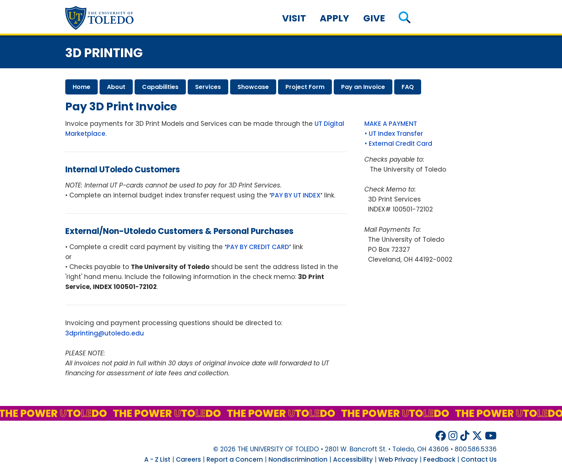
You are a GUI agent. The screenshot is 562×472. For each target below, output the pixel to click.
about (116, 87)
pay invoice (363, 87)
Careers (188, 459)
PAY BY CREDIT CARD (257, 246)
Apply (334, 18)
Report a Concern (235, 459)
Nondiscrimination (297, 459)
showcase (253, 87)
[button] (404, 18)
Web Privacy (398, 459)
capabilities (160, 87)
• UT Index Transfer (393, 133)
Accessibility (353, 459)
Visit (294, 18)
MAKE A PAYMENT (390, 123)
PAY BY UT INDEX (295, 195)
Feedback (439, 459)
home (81, 87)
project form (305, 87)
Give (374, 18)
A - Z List (157, 459)
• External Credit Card (398, 143)
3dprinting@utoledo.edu (104, 333)
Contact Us (479, 459)
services (208, 87)
